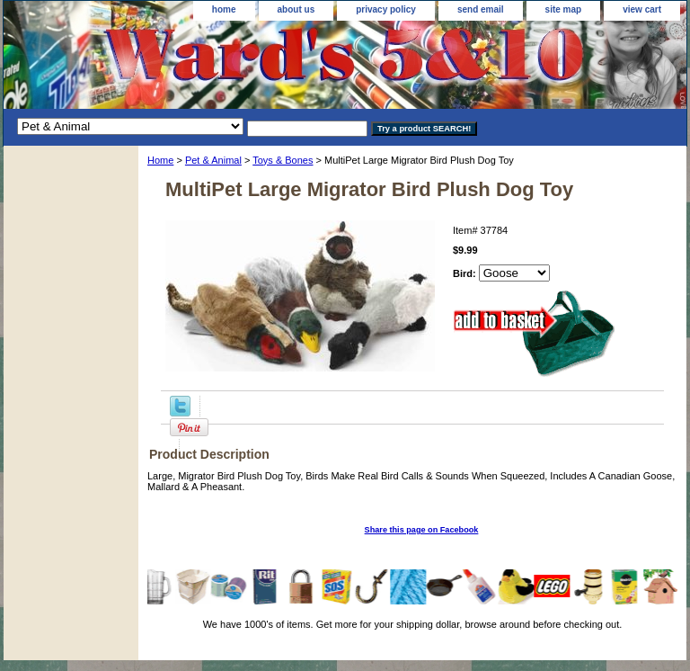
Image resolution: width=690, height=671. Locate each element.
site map (563, 9)
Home (160, 160)
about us (296, 9)
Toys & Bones (282, 160)
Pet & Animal (213, 160)
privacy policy (386, 9)
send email (480, 9)
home (224, 9)
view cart (642, 9)
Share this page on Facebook (422, 529)
